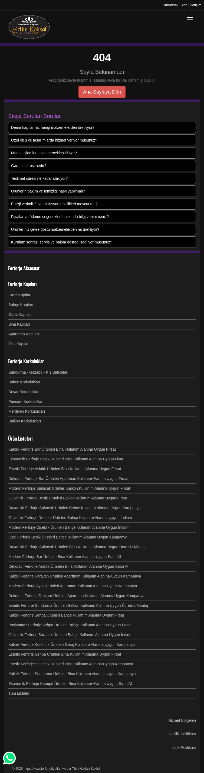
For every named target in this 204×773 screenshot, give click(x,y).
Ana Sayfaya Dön (102, 92)
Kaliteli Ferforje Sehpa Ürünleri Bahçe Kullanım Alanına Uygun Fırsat (66, 615)
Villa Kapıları (18, 344)
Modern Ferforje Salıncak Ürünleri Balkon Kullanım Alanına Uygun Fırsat (69, 488)
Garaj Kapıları (20, 314)
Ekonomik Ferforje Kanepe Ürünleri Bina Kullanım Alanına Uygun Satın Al (70, 683)
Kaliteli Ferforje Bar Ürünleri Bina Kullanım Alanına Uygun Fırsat (62, 449)
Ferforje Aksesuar (24, 268)
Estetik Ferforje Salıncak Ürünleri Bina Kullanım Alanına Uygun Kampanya (70, 664)
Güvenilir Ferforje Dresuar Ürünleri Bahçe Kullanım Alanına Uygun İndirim (70, 517)
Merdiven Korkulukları (26, 411)
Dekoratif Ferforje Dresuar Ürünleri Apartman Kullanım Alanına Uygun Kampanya (76, 596)
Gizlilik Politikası (182, 734)
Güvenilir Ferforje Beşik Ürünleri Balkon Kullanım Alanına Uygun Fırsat (67, 498)
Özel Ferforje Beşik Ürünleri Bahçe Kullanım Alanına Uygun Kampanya (67, 537)
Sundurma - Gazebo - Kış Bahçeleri (38, 372)
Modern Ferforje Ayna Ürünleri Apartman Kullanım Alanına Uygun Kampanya (72, 586)
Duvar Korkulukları (24, 392)
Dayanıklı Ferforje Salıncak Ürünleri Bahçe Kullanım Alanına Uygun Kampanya (74, 508)
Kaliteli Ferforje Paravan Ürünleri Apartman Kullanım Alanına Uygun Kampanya (74, 576)
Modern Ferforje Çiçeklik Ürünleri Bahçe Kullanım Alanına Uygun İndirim (68, 527)
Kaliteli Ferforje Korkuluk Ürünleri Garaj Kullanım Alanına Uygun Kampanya (71, 644)
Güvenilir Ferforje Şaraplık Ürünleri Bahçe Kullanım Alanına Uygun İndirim (70, 635)
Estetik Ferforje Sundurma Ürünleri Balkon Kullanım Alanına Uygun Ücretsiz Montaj (78, 605)
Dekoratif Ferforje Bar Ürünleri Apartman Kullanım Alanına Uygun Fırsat (68, 478)
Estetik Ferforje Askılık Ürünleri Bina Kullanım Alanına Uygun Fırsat (64, 469)
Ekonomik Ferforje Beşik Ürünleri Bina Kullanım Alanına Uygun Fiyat (65, 459)
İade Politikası (184, 747)
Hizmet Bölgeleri (182, 720)
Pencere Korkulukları (26, 401)
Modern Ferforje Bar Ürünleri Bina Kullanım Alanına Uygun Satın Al (64, 556)
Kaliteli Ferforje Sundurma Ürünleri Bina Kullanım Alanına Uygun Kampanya (72, 674)
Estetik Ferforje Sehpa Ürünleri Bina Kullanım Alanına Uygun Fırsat (64, 654)
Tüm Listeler (18, 693)
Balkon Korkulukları (24, 421)
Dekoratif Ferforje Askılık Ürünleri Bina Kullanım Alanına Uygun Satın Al (68, 566)
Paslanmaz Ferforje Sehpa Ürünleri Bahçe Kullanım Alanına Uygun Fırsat (69, 625)
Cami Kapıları (19, 295)
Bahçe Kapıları (20, 305)
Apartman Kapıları (23, 334)
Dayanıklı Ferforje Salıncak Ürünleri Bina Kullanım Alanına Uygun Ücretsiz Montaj (77, 547)
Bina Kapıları (19, 324)
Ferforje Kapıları (22, 283)
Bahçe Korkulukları (24, 382)
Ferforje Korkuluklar (26, 361)
